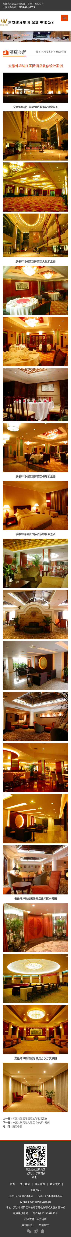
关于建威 (25, 1184)
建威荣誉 (55, 1184)
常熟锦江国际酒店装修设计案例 (30, 1118)
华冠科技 (44, 1225)
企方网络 (42, 1219)
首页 (38, 51)
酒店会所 (17, 1126)
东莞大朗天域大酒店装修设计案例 (31, 1122)
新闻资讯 (36, 1190)
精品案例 (48, 51)
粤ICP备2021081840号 (45, 1213)
